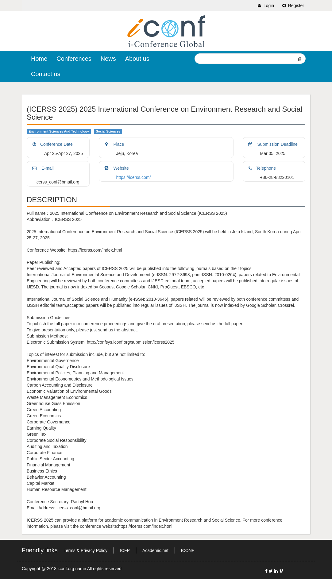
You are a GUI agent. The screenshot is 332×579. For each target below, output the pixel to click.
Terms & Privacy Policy (85, 550)
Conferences (73, 58)
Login (265, 5)
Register (292, 5)
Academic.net (155, 550)
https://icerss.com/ (133, 177)
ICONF (188, 550)
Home (39, 58)
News (108, 58)
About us (137, 58)
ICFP (125, 550)
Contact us (45, 74)
